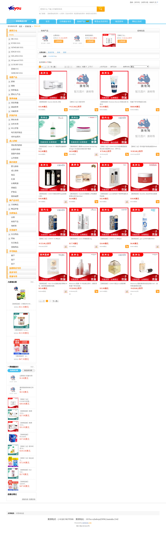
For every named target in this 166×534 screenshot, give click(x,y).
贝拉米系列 (69, 13)
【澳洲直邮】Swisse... (21, 330)
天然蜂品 (14, 205)
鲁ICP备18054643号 (83, 526)
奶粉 (13, 81)
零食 (13, 238)
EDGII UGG (15, 52)
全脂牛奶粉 (15, 149)
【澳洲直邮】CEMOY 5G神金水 (111, 239)
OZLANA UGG (17, 56)
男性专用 (14, 120)
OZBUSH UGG (17, 73)
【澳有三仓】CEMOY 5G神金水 (49, 239)
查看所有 (32, 499)
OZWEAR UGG (17, 47)
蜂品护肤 (14, 209)
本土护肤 (14, 128)
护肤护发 (28, 26)
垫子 (13, 264)
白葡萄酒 (14, 183)
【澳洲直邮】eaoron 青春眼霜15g (80, 239)
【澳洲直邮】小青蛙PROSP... (21, 304)
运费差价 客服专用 (26, 376)
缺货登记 (96, 154)
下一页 (53, 67)
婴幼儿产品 (15, 94)
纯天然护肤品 (16, 132)
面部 (64, 52)
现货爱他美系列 (79, 13)
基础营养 (14, 107)
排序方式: (126, 67)
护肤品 (14, 192)
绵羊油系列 (15, 137)
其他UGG (15, 69)
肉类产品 (14, 222)
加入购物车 (58, 41)
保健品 (14, 188)
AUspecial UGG (17, 60)
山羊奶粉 (14, 158)
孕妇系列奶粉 (16, 145)
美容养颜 (14, 103)
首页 (20, 26)
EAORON (53, 56)
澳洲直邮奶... (89, 35)
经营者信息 (20, 513)
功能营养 (14, 111)
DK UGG (14, 39)
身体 (58, 52)
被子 (13, 255)
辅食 (13, 86)
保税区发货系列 (91, 13)
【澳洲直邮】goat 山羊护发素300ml (142, 239)
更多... (32, 282)
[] (154, 2)
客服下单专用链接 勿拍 (138, 102)
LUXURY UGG (17, 65)
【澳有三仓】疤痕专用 (77, 102)
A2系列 (61, 13)
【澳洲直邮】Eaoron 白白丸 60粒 (50, 102)
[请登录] (137, 2)
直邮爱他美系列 (52, 13)
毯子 (13, 260)
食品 (13, 175)
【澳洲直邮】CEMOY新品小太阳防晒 (113, 283)
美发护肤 (51, 52)
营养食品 (14, 90)
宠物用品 (14, 247)
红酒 (13, 179)
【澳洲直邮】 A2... (21, 356)
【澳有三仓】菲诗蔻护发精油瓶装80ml (143, 146)
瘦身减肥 (14, 196)
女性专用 (14, 124)
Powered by (83, 523)
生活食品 (14, 243)
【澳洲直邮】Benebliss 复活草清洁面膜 (143, 194)
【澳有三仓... (121, 35)
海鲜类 (14, 226)
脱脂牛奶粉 (15, 154)
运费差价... (57, 35)
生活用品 (14, 234)
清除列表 (25, 499)
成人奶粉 (14, 171)
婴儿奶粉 (14, 166)
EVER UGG (15, 43)
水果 (13, 217)
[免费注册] (144, 2)
